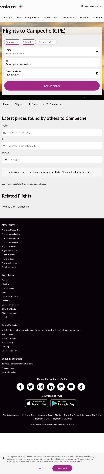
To (7, 60)
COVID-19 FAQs (9, 309)
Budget (5, 152)
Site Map (5, 346)
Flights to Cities (28, 415)
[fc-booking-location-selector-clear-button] (97, 62)
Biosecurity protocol (10, 305)
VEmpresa (6, 300)
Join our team (7, 334)
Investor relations (9, 338)
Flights (18, 104)
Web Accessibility (9, 351)
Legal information (9, 372)
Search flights (52, 85)
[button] (29, 42)
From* (5, 125)
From (8, 50)
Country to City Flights (91, 415)
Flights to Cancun (9, 250)
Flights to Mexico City (11, 230)
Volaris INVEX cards (10, 296)
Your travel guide (29, 17)
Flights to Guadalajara (11, 234)
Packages (7, 17)
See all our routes (9, 267)
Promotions (69, 17)
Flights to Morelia (9, 254)
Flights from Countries (62, 419)
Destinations (51, 17)
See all (4, 317)
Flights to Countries (11, 415)
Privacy (84, 17)
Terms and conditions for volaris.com (17, 364)
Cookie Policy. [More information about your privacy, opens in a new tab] (76, 465)
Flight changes (8, 288)
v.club (4, 292)
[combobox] (54, 132)
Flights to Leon (8, 259)
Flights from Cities (42, 419)
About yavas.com (9, 313)
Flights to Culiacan (9, 263)
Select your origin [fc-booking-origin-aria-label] (15, 53)
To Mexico (34, 104)
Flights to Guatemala (10, 242)
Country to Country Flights (49, 415)
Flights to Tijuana (9, 246)
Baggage (5, 280)
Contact (97, 17)
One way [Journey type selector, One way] (11, 41)
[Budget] (55, 159)
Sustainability (7, 342)
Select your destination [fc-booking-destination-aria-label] (18, 64)
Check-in (5, 284)
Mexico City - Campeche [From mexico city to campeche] (15, 206)
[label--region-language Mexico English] (91, 6)
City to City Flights (71, 415)
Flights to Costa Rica (10, 238)
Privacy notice (8, 368)
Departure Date (13, 71)
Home (5, 104)
